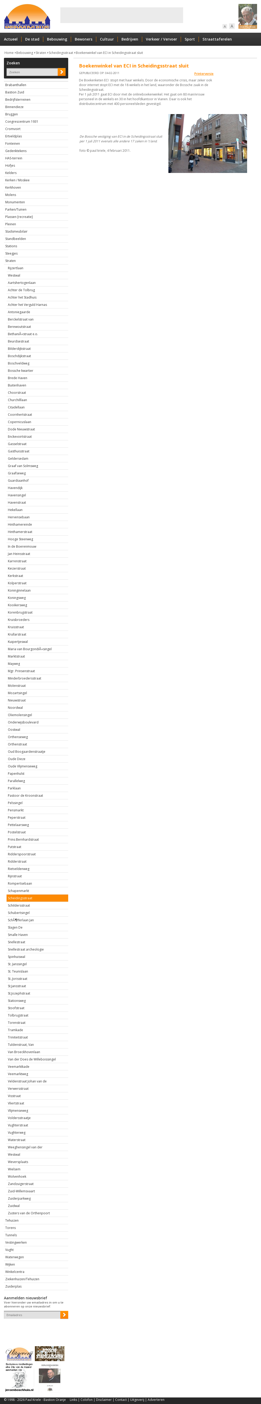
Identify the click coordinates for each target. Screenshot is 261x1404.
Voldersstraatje (19, 1118)
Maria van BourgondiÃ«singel (30, 649)
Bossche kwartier (20, 370)
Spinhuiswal (16, 956)
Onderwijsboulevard (23, 722)
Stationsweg (17, 1000)
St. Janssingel (17, 964)
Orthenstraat (17, 744)
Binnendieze (14, 107)
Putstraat (14, 847)
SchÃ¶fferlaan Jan (21, 920)
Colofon (87, 1399)
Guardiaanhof (18, 480)
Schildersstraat (19, 905)
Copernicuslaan (19, 422)
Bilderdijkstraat (19, 348)
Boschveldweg (18, 363)
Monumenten (15, 202)
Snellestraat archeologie (26, 949)
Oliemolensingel (20, 715)
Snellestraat (16, 942)
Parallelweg (16, 781)
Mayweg (14, 663)
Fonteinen (12, 143)
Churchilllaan (17, 400)
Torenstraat (16, 1022)
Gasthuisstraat (18, 451)
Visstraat (14, 1096)
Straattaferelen (217, 39)
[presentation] (34, 1328)
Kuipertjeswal (18, 641)
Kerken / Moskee (17, 180)
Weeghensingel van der (25, 1147)
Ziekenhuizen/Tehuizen (22, 1279)
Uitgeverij (137, 1399)
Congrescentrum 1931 (21, 121)
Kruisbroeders (18, 619)
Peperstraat (16, 817)
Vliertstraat (16, 1103)
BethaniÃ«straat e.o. (23, 334)
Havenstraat (17, 502)
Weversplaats (18, 1162)
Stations (11, 246)
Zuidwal (14, 1206)
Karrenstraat (17, 561)
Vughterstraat (18, 1125)
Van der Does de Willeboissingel (32, 1059)
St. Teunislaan (18, 971)
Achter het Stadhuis (22, 297)
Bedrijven (129, 39)
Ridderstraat (17, 861)
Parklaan (14, 788)
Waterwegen (14, 1257)
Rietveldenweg (18, 869)
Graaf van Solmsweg (23, 466)
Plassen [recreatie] (19, 217)
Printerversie (204, 73)
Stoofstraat (16, 1008)
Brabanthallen (15, 85)
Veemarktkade (18, 1066)
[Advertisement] (121, 15)
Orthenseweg (18, 737)
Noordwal (15, 707)
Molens (10, 195)
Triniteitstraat (18, 1037)
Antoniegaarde (19, 312)
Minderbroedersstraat (24, 678)
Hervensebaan (19, 517)
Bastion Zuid (14, 92)
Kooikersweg (17, 605)
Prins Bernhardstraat (23, 839)
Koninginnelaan (19, 590)
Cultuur (107, 39)
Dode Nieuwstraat (21, 429)
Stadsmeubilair (16, 231)
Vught (9, 1250)
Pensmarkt (16, 810)
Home (9, 52)
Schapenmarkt (18, 891)
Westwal (14, 275)
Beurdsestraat (18, 341)
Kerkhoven (13, 187)
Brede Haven (17, 378)
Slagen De (15, 927)
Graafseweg (17, 473)
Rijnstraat (15, 876)
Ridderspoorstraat (22, 854)
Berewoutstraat (19, 326)
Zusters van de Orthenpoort (29, 1213)
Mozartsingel (17, 693)
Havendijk (15, 488)
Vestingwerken (16, 1242)
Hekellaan (15, 510)
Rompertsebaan (20, 883)
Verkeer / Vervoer (161, 39)
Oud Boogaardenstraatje (26, 751)
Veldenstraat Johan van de (27, 1081)
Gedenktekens (15, 151)
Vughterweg (16, 1132)
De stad (32, 39)
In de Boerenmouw (22, 546)
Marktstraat (16, 656)
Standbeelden (15, 239)
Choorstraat (17, 392)
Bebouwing (57, 39)
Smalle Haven (18, 935)
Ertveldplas (13, 136)
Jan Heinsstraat (19, 554)
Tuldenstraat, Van (21, 1044)
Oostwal (14, 729)
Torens (10, 1228)
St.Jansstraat (17, 986)
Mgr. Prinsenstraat (21, 671)
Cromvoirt (12, 129)
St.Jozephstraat (19, 993)
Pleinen (10, 224)
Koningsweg (17, 598)
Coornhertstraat (20, 414)
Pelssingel (15, 803)
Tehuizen (12, 1220)
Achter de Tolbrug (21, 290)
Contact (121, 1399)
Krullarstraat (17, 634)
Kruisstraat (16, 627)
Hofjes (10, 165)
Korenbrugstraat (20, 612)
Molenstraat (17, 685)
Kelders (11, 173)
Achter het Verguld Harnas (27, 304)
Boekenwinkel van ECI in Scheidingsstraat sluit (109, 52)
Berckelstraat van (21, 319)
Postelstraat (17, 832)
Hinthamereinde (20, 524)
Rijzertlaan (15, 268)
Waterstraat (16, 1140)
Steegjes (11, 253)
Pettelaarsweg (18, 825)
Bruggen (11, 114)
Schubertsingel (19, 913)
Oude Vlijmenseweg (22, 766)
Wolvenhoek (17, 1176)
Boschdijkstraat (19, 356)
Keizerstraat (17, 568)
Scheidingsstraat (61, 52)
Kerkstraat (15, 576)
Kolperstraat (17, 583)
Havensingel (17, 495)
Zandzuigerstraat (21, 1184)
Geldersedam (18, 458)
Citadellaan (16, 407)
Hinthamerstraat (20, 532)
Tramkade (15, 1030)
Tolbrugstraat (18, 1015)
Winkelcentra (14, 1272)
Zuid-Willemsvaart (21, 1191)
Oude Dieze (16, 759)
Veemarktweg (18, 1074)
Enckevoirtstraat (20, 436)
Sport (190, 39)
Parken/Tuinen (15, 209)
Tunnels (11, 1235)
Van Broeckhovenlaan (24, 1052)
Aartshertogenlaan (22, 282)
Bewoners (83, 39)
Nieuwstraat (17, 700)
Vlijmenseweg (18, 1110)
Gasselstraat (17, 444)
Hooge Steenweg (20, 539)
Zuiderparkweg (19, 1198)
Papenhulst (16, 773)
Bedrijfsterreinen (17, 99)
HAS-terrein (13, 158)
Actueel (11, 39)
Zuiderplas (13, 1286)
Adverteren (156, 1399)
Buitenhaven (17, 385)
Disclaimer (104, 1399)
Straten (41, 52)
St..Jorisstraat (17, 978)
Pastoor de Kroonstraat (25, 795)
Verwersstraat (18, 1088)
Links (73, 1399)
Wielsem (14, 1169)
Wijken (10, 1264)
